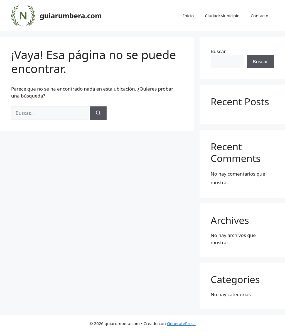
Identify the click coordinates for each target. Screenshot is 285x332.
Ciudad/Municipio (222, 15)
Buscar (218, 51)
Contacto (259, 15)
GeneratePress (181, 323)
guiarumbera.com (71, 15)
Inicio (188, 15)
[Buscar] (98, 113)
